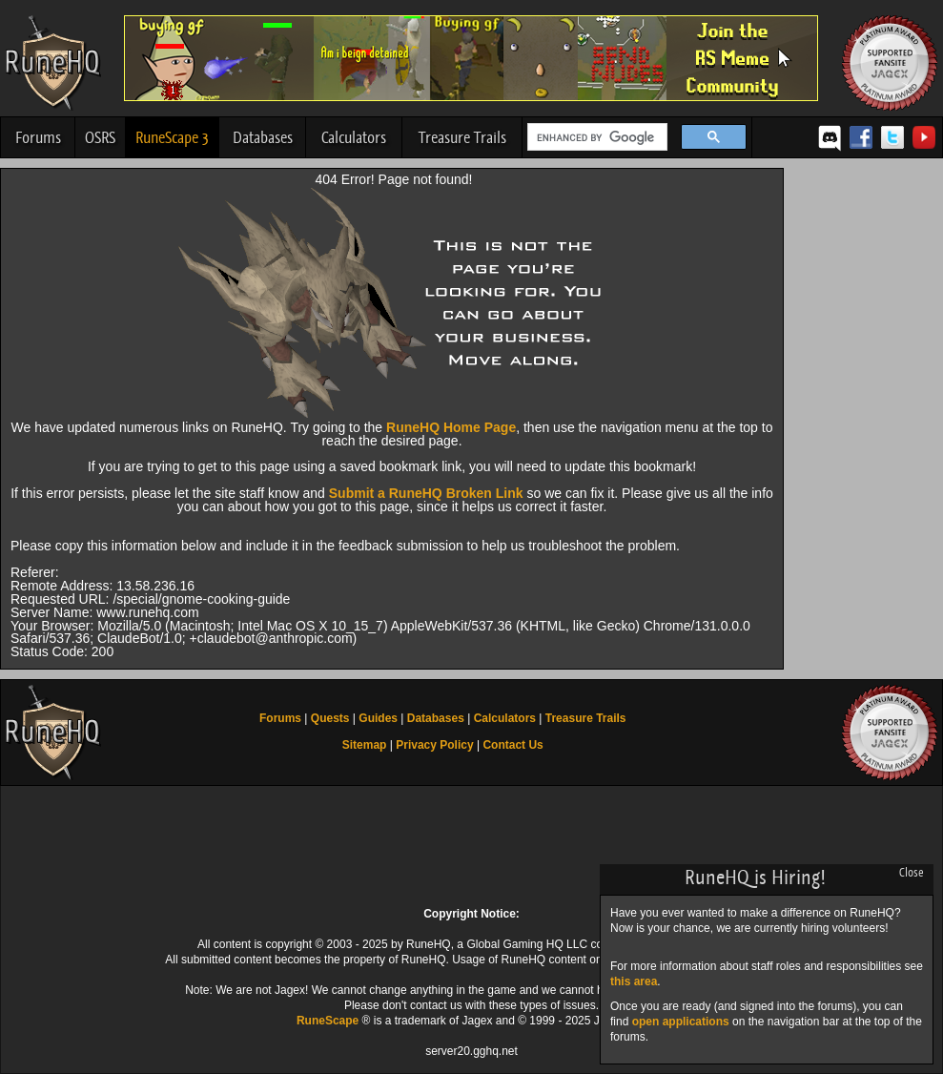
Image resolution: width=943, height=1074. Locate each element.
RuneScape (328, 1020)
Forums (38, 137)
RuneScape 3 (172, 137)
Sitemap (364, 745)
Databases (263, 137)
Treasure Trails (462, 137)
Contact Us (512, 745)
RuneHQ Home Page (451, 427)
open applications (680, 1021)
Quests (330, 718)
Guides (378, 718)
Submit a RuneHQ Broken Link (426, 493)
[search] (595, 137)
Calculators (353, 137)
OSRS (100, 137)
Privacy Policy (434, 745)
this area (633, 981)
